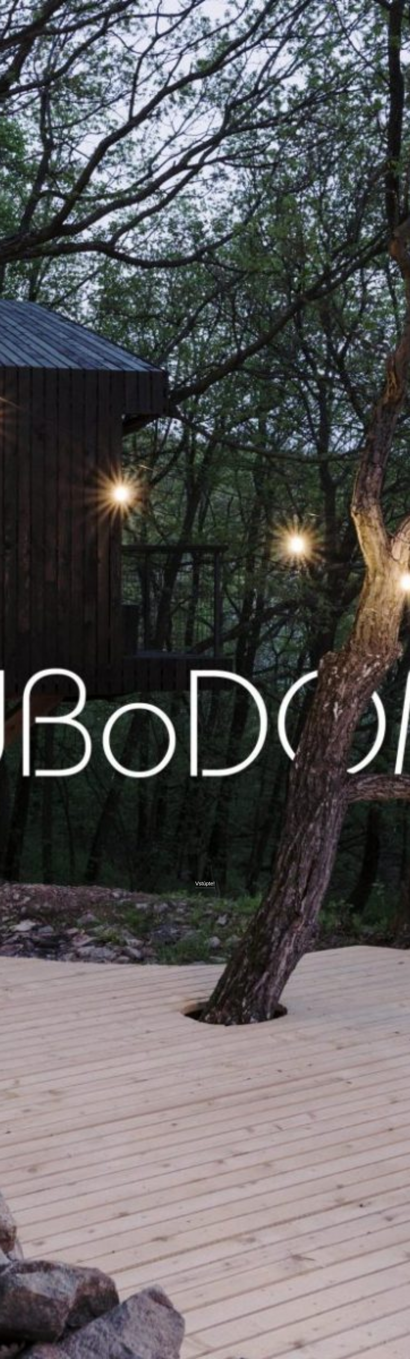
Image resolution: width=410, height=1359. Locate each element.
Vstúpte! (205, 883)
